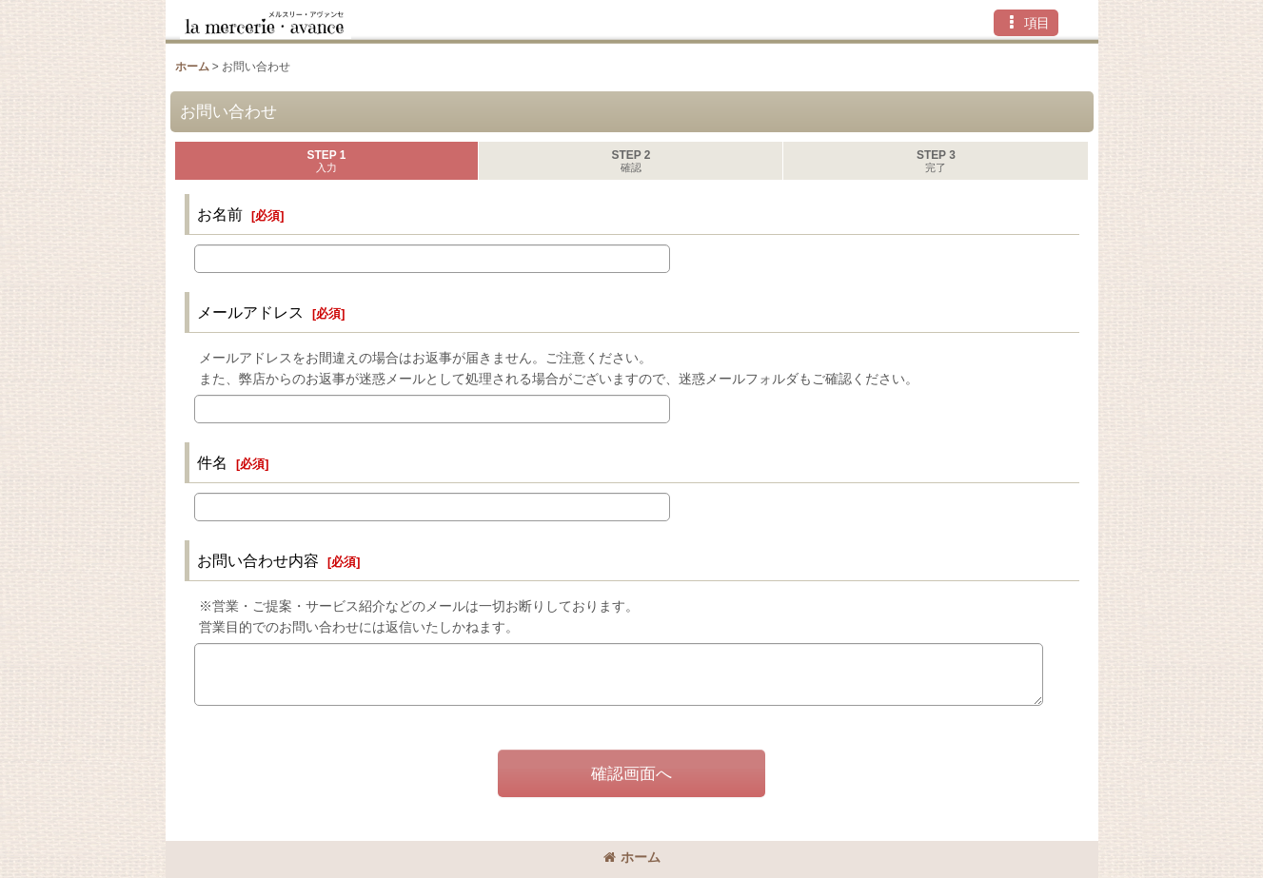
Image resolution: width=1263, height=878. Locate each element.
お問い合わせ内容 (258, 560)
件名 (212, 462)
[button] (1026, 23)
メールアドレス (250, 312)
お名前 (220, 214)
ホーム (632, 857)
